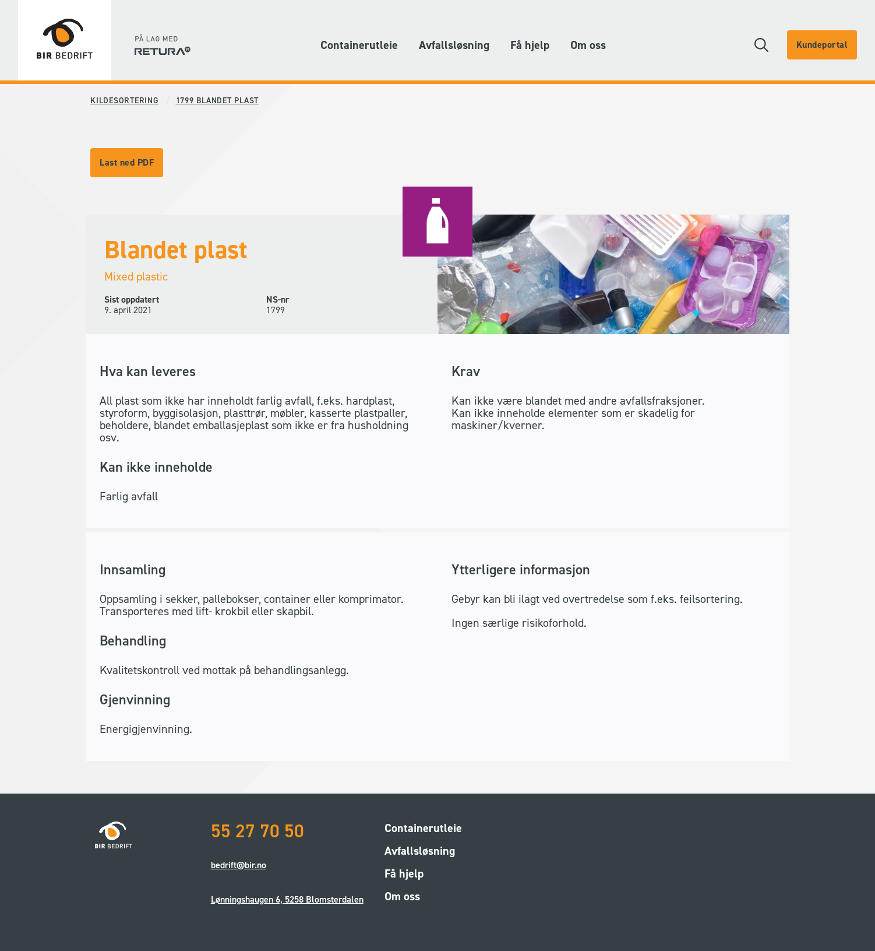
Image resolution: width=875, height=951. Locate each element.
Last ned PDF (127, 162)
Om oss (588, 44)
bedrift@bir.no (238, 865)
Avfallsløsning (454, 44)
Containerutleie (359, 44)
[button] (761, 45)
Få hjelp (529, 44)
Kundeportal (822, 44)
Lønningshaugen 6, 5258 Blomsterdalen (287, 899)
